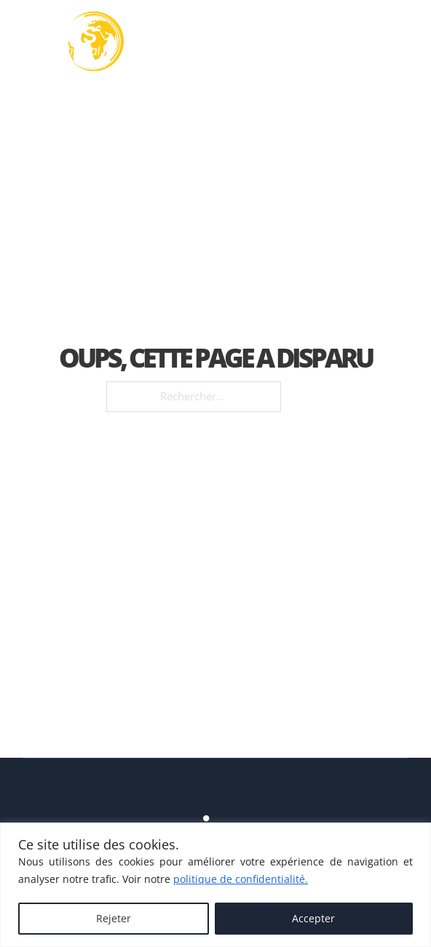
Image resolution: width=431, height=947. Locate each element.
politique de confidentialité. (240, 879)
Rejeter (113, 918)
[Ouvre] (394, 42)
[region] (215, 885)
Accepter (313, 918)
